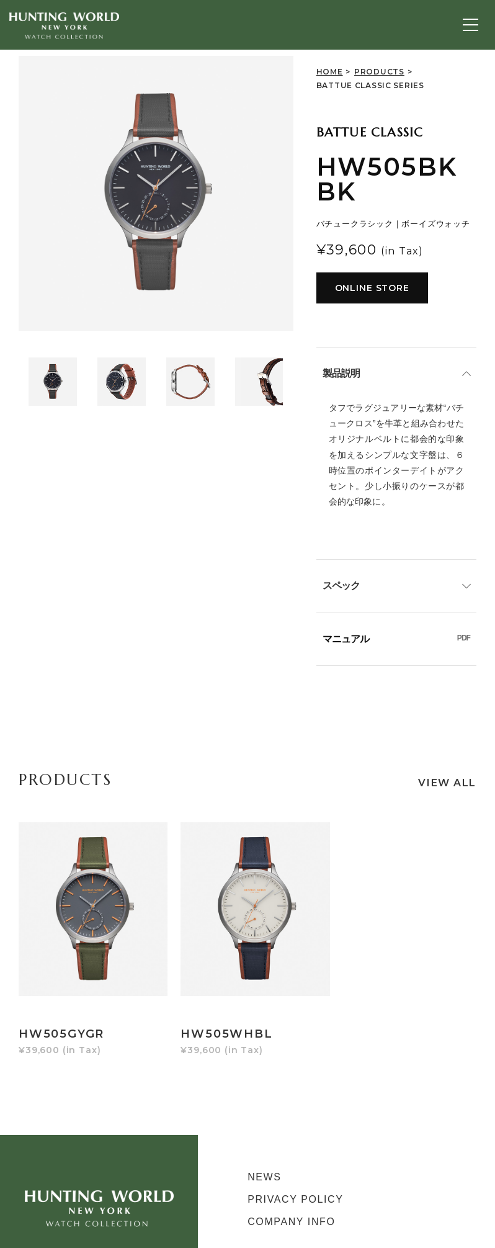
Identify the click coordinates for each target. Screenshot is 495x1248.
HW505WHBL (217, 1006)
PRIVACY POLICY (295, 1172)
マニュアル (396, 639)
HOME (329, 71)
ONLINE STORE (372, 288)
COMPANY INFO (291, 1194)
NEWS (264, 1149)
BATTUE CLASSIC (370, 132)
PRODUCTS (379, 71)
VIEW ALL (447, 783)
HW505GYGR (61, 1006)
